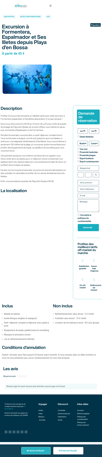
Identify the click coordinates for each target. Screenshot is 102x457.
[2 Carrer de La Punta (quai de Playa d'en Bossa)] (34, 215)
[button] (50, 5)
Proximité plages (88, 155)
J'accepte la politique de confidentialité (84, 218)
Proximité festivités (89, 152)
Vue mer (84, 149)
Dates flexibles (86, 137)
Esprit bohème (87, 158)
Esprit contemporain (89, 161)
